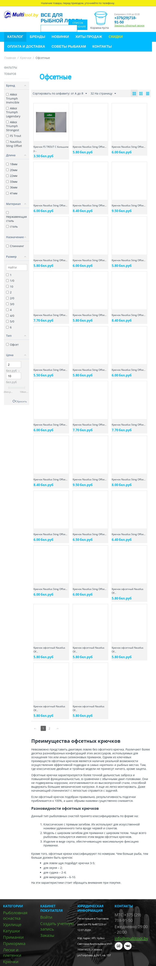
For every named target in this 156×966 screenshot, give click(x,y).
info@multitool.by (131, 938)
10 (9, 286)
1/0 (10, 281)
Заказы (47, 935)
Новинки (60, 37)
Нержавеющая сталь (16, 216)
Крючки (25, 58)
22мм (11, 176)
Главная (10, 58)
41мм (11, 193)
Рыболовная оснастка (15, 915)
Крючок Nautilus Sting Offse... (89, 147)
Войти (46, 917)
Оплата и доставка (26, 46)
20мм (11, 170)
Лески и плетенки (12, 952)
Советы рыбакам (69, 46)
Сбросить (21, 401)
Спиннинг (15, 246)
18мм (11, 164)
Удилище (12, 924)
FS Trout (13, 136)
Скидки (116, 37)
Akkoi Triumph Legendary (13, 112)
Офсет (12, 345)
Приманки (13, 937)
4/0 (10, 316)
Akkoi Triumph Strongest (12, 126)
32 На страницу (103, 93)
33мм (11, 182)
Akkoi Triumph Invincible (12, 98)
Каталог (15, 37)
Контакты (102, 46)
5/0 (10, 321)
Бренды (37, 37)
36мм (11, 187)
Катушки (11, 931)
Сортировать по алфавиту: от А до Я (60, 93)
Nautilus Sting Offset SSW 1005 (14, 146)
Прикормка (14, 943)
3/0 (10, 304)
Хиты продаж (88, 37)
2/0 (10, 298)
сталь (12, 226)
